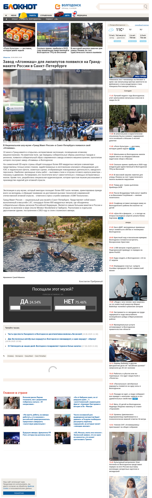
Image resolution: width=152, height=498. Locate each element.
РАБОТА (27, 15)
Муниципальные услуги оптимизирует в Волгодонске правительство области (122, 327)
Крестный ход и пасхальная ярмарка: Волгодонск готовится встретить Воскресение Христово (128, 239)
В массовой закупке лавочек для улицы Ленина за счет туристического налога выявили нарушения (126, 177)
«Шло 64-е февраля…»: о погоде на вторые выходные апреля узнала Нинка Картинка (127, 215)
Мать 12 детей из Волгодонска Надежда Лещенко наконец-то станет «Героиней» (125, 406)
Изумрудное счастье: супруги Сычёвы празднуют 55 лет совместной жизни (126, 268)
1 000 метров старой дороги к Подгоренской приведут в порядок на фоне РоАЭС (125, 250)
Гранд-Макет (29, 356)
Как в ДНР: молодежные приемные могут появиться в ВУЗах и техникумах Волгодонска (127, 229)
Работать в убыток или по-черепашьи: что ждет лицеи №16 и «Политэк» (124, 376)
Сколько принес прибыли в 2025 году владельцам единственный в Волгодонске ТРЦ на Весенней (128, 167)
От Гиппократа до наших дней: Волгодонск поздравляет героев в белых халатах (44, 346)
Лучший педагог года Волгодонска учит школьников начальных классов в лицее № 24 (126, 98)
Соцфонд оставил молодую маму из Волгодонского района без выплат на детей (127, 205)
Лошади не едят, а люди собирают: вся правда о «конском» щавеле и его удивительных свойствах (127, 396)
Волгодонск (19, 356)
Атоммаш (11, 356)
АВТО (61, 15)
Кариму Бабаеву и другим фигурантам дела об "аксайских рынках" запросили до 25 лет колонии (127, 365)
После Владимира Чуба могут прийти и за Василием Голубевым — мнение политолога (128, 195)
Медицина (80, 15)
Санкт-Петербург (40, 356)
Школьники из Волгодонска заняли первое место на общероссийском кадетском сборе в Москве (127, 156)
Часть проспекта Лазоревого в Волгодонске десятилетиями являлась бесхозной (45, 334)
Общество (6, 57)
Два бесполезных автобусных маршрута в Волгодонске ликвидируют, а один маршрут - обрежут (52, 339)
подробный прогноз (142, 25)
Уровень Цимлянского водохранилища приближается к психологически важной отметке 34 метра (127, 417)
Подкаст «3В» (52, 19)
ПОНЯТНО (19, 493)
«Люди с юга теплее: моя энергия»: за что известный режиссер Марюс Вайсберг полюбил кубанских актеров (127, 304)
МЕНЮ (13, 15)
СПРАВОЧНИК (46, 15)
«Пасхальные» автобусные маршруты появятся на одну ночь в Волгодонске (125, 386)
